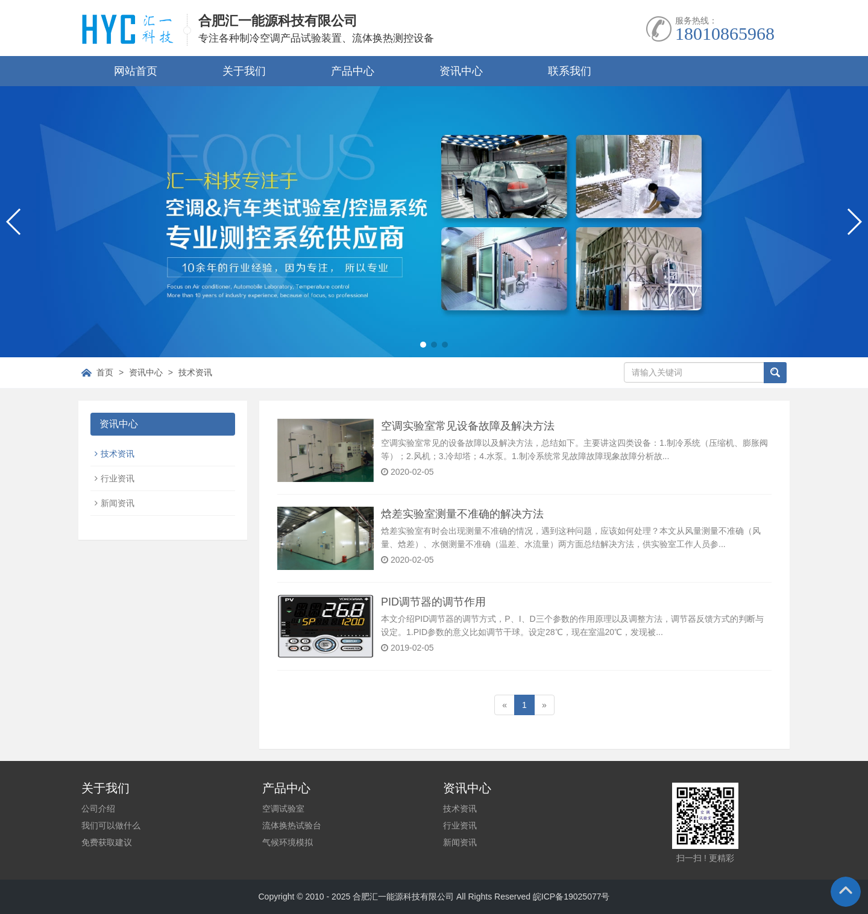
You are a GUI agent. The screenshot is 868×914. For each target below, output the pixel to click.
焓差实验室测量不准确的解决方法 (462, 514)
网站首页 (135, 71)
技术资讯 (195, 372)
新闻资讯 (117, 503)
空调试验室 (283, 808)
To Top (846, 892)
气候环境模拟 (287, 842)
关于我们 (244, 71)
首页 (104, 372)
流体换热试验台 (291, 825)
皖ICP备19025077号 (571, 896)
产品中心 (352, 71)
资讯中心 (461, 71)
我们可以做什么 (110, 825)
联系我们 (569, 71)
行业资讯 (117, 478)
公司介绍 (98, 808)
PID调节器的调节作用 (433, 602)
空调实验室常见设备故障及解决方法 (468, 426)
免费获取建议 (106, 842)
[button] (423, 345)
